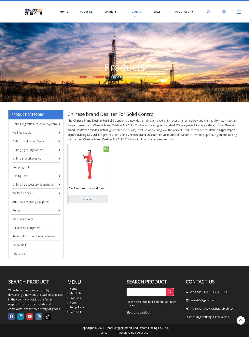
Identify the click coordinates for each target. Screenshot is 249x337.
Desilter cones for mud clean (86, 188)
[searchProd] (146, 292)
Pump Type (76, 307)
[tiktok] (48, 316)
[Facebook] (11, 316)
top (241, 320)
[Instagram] (38, 316)
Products (135, 11)
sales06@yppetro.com (205, 300)
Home (64, 11)
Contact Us (76, 312)
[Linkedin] (20, 316)
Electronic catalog (138, 312)
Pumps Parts (181, 11)
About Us (86, 11)
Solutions (110, 11)
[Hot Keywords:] (170, 292)
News (157, 11)
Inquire (88, 199)
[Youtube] (29, 316)
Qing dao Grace (138, 332)
